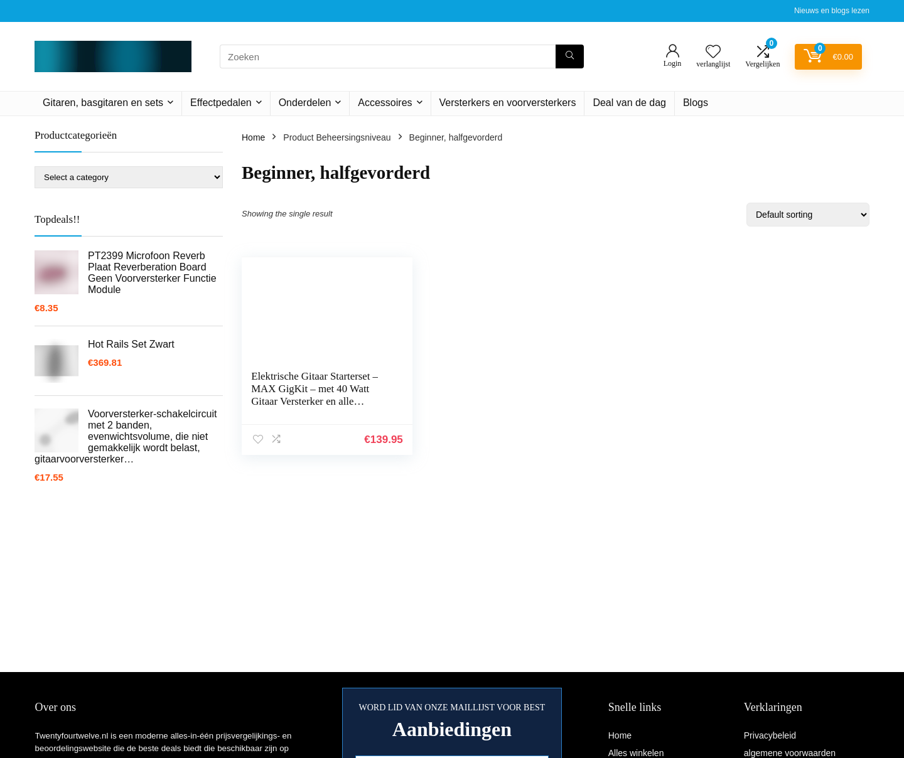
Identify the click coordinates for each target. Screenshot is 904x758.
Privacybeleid (770, 735)
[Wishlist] (713, 52)
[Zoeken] (570, 56)
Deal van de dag (629, 102)
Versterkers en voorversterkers (507, 102)
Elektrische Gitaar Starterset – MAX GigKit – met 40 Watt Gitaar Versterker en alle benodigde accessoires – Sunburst (310, 401)
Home (253, 137)
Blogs (695, 102)
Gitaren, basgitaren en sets (103, 102)
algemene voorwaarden (790, 753)
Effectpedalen (221, 102)
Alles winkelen (636, 753)
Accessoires (385, 102)
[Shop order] (807, 215)
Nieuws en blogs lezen (831, 10)
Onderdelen (305, 102)
